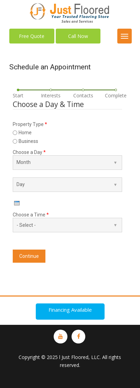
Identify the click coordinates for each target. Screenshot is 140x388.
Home (25, 132)
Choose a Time (31, 214)
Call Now (78, 36)
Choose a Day (29, 152)
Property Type (30, 124)
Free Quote (31, 36)
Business (28, 141)
